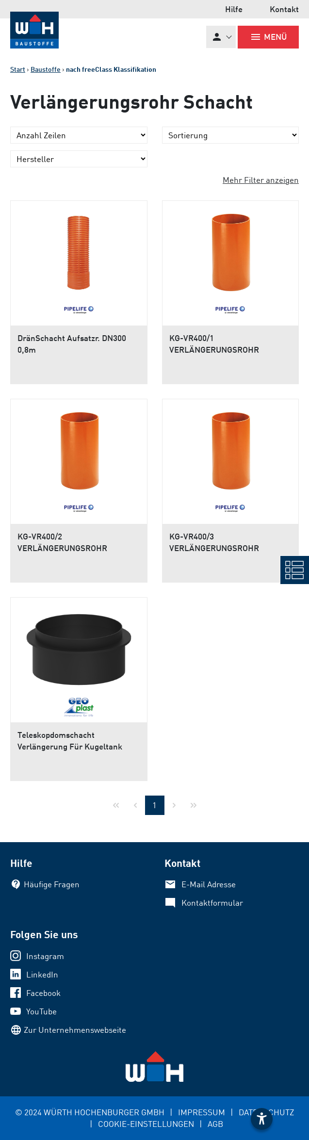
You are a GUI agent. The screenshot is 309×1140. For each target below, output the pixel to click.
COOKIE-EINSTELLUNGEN (146, 1124)
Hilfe (234, 9)
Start (17, 69)
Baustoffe (46, 69)
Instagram (45, 956)
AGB (215, 1124)
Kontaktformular (212, 902)
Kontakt (284, 9)
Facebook (43, 993)
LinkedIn (42, 974)
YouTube (41, 1011)
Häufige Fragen (52, 884)
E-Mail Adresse (208, 884)
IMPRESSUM (201, 1112)
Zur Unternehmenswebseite (75, 1030)
